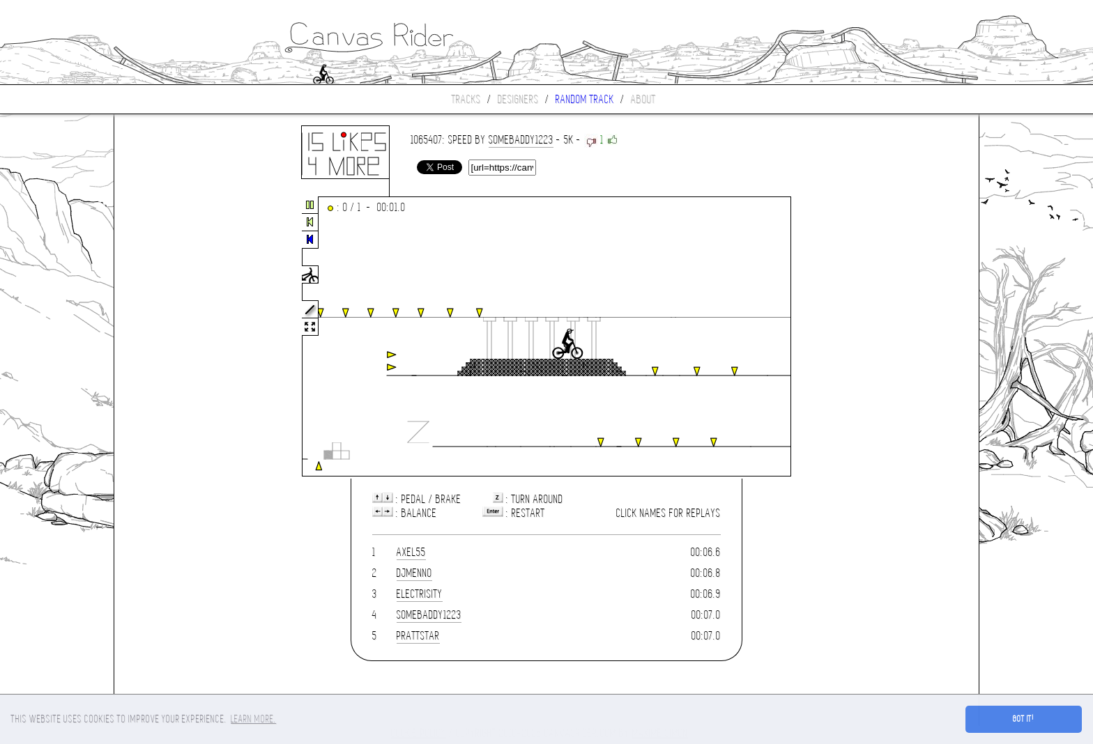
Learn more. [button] (253, 719)
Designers (518, 99)
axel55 (411, 552)
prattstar (418, 635)
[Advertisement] (173, 337)
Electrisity (420, 594)
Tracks (466, 99)
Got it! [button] (1023, 718)
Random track (585, 99)
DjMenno (414, 573)
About (643, 99)
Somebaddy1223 (521, 139)
